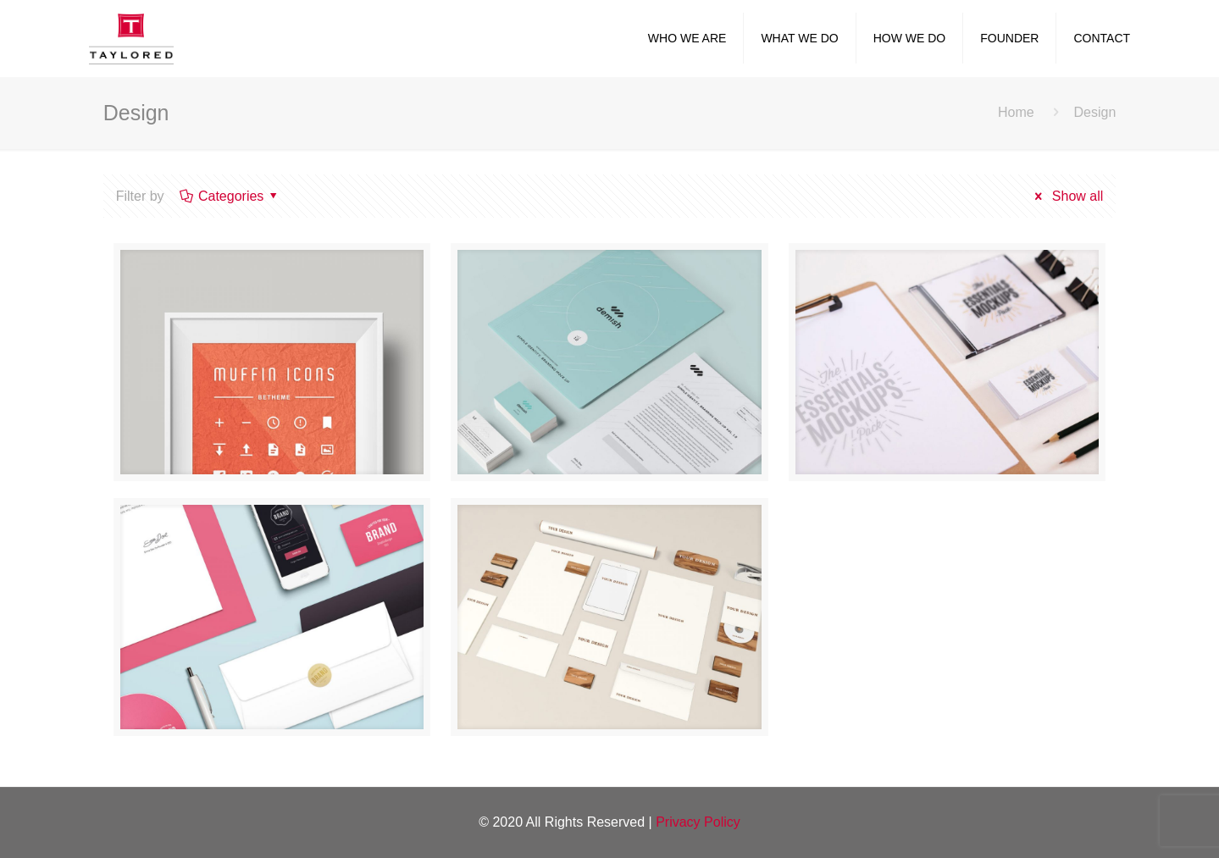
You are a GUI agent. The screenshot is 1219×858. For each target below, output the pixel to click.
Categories (230, 196)
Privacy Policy (698, 822)
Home (1016, 112)
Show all (1066, 196)
